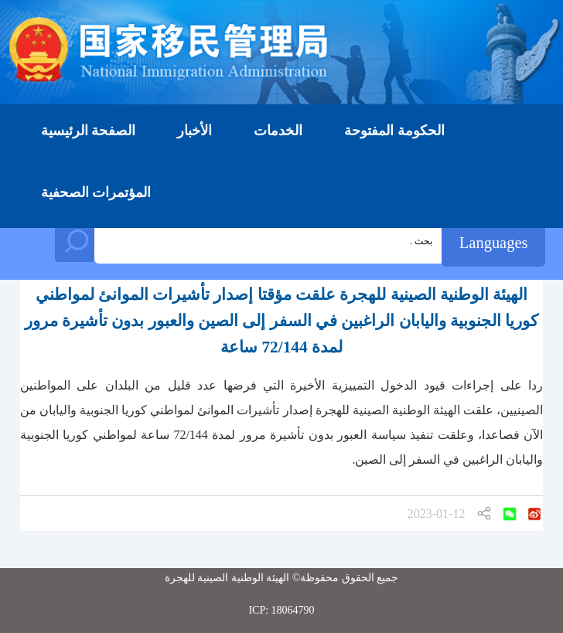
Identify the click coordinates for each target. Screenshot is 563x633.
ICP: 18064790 (281, 610)
